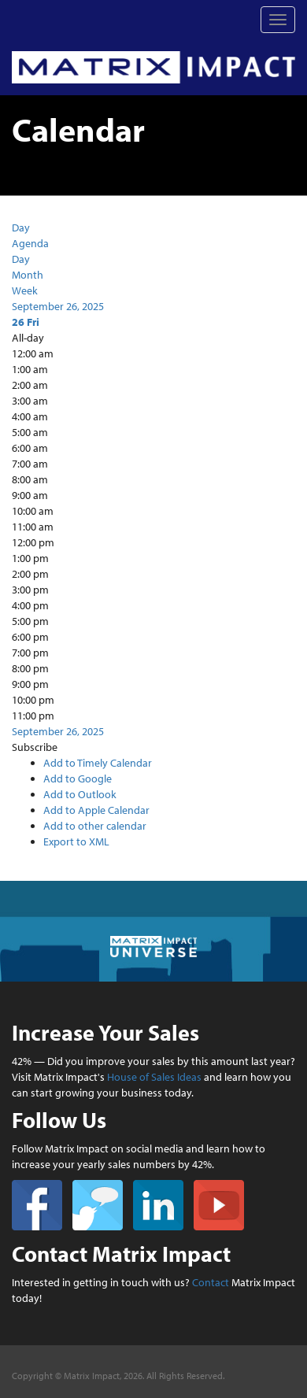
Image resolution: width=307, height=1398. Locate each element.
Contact (210, 1282)
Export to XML (76, 841)
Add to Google (77, 778)
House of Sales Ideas (154, 1077)
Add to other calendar (94, 826)
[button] (34, 747)
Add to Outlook (80, 794)
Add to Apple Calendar (96, 810)
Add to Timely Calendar (97, 763)
